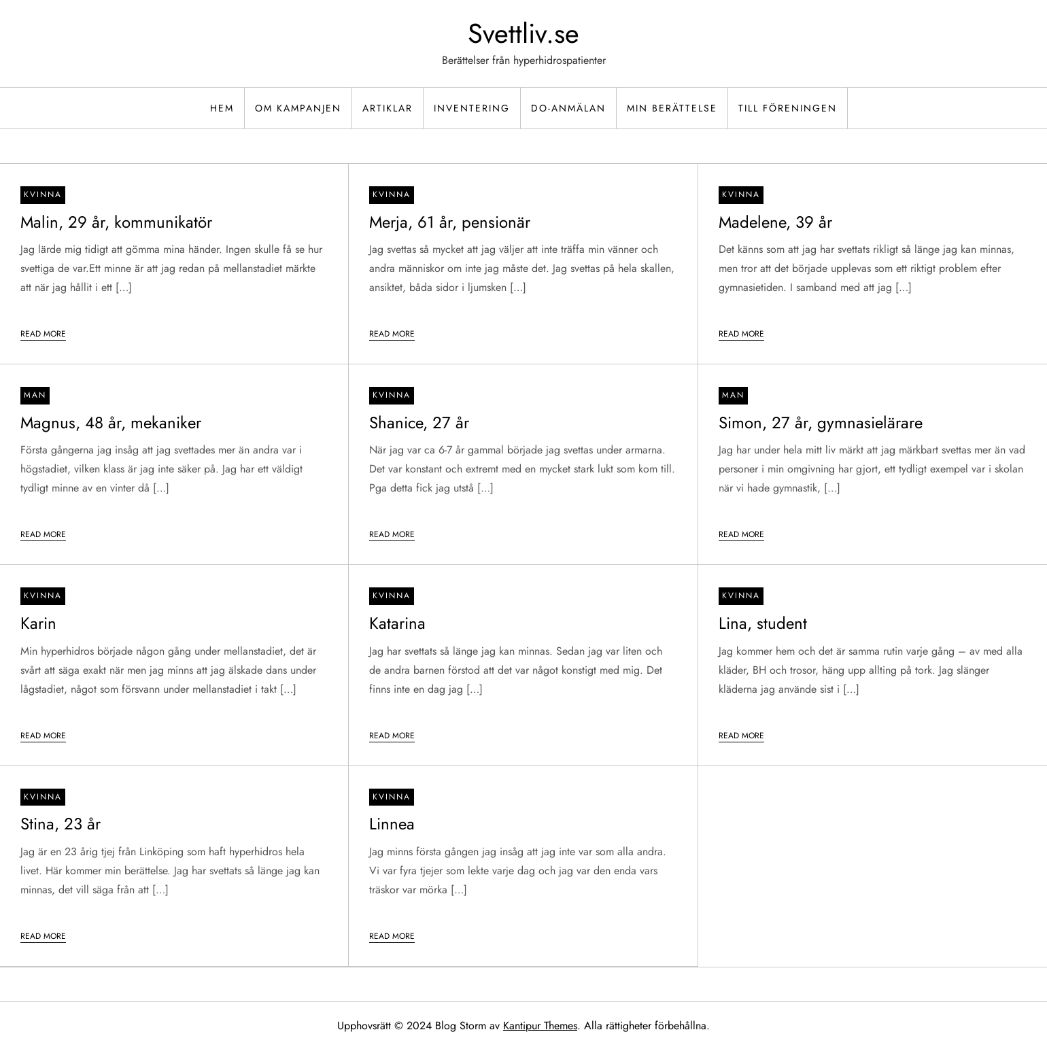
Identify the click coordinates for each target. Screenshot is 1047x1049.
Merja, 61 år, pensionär (449, 222)
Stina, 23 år (60, 824)
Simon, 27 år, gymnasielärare (821, 422)
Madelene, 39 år (775, 222)
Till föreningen (787, 108)
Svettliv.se (523, 33)
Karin (38, 623)
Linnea (392, 824)
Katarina (397, 623)
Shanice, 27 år (419, 422)
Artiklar (387, 108)
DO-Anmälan (568, 108)
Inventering (472, 108)
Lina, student (763, 623)
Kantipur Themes (540, 1025)
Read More (43, 334)
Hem (222, 108)
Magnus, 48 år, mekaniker (110, 422)
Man (35, 395)
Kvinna (43, 194)
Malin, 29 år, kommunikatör (116, 222)
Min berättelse (672, 108)
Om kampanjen (298, 108)
